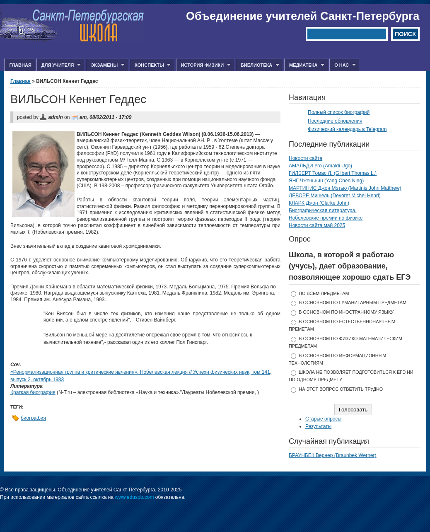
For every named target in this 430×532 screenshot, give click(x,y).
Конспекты (150, 65)
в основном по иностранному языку (346, 312)
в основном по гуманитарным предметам (352, 302)
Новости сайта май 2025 (317, 225)
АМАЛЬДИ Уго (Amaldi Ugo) (320, 166)
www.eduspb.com (134, 497)
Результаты (318, 426)
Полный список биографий (339, 112)
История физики (203, 65)
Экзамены (105, 65)
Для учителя (58, 65)
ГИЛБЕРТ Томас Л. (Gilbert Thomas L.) (333, 173)
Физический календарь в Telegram (347, 129)
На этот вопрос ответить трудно (341, 389)
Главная (20, 65)
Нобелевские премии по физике (325, 218)
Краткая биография (33, 392)
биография (33, 418)
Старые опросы (323, 419)
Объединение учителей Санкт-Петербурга (302, 16)
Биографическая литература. (323, 210)
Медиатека (304, 65)
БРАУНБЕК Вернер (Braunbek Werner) (333, 455)
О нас (342, 65)
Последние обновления (335, 121)
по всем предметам (324, 293)
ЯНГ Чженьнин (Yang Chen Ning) (326, 181)
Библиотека (257, 65)
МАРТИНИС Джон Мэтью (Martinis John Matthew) (345, 188)
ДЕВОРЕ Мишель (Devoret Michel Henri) (335, 195)
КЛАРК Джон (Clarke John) (319, 203)
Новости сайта (305, 158)
